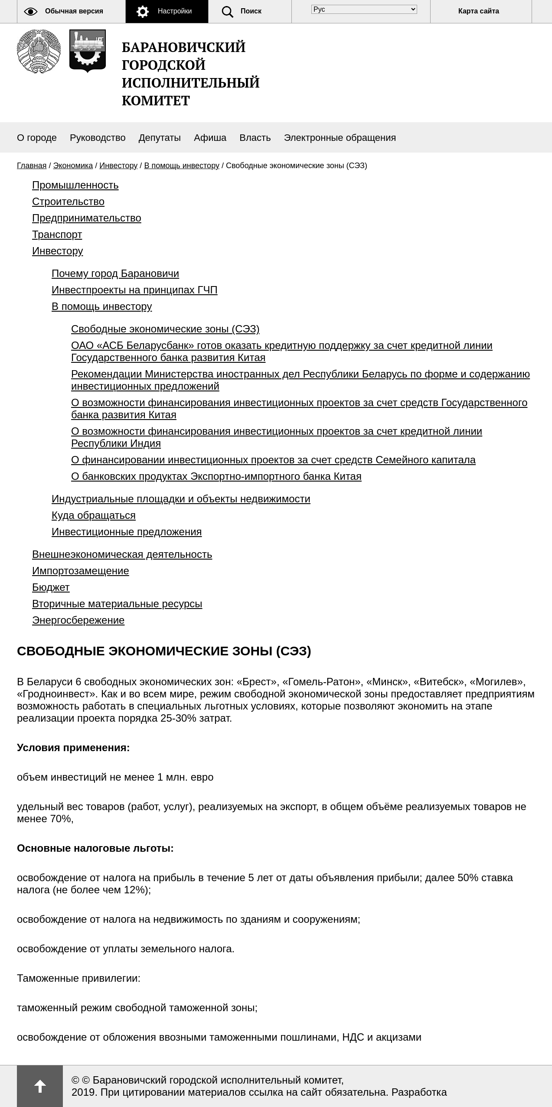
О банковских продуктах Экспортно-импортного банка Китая (216, 476)
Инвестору (118, 165)
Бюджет (51, 587)
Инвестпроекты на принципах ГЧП (135, 290)
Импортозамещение (80, 570)
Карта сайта (478, 11)
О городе (37, 137)
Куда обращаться (94, 515)
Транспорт (57, 234)
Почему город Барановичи (115, 273)
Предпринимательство (86, 218)
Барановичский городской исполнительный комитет (191, 73)
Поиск (251, 11)
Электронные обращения (340, 137)
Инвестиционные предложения (127, 531)
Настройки (175, 11)
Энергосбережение (78, 620)
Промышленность (75, 185)
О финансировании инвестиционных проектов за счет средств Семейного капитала (273, 460)
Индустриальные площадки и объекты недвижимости (181, 499)
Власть (255, 137)
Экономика (73, 165)
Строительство (68, 201)
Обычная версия (74, 11)
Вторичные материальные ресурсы (117, 603)
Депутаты (160, 137)
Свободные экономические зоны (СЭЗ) (165, 329)
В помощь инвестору (181, 165)
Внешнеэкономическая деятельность (122, 554)
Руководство (98, 137)
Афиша (210, 137)
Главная (32, 165)
